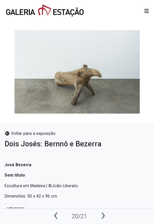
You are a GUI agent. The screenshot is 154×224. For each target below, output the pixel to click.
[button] (146, 11)
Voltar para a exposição (30, 133)
